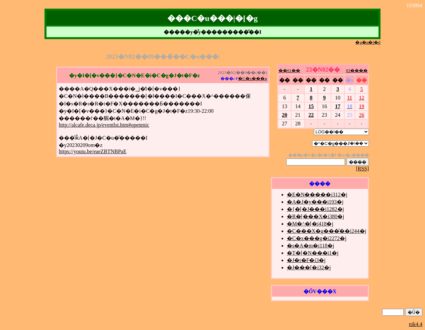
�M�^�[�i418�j (310, 224)
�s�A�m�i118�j (310, 245)
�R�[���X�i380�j (315, 216)
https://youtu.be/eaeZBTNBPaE (93, 151)
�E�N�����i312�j (317, 194)
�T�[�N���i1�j (313, 253)
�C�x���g (252, 78)
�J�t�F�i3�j (306, 260)
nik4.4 (415, 324)
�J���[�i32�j (309, 267)
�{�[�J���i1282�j (315, 209)
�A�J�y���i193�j (315, 202)
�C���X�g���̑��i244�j (326, 231)
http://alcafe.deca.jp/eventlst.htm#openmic (104, 125)
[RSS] (362, 168)
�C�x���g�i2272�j (317, 238)
